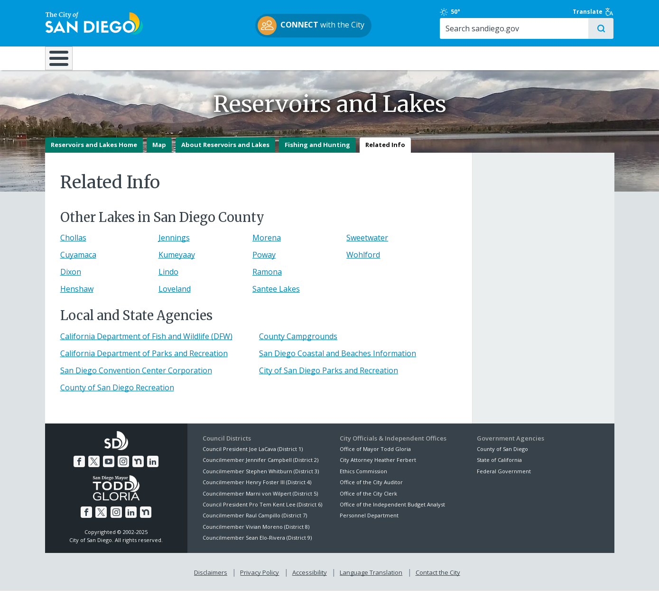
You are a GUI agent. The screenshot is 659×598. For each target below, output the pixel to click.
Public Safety (474, 58)
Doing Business (296, 58)
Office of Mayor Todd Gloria (375, 456)
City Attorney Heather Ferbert (378, 467)
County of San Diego (502, 456)
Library (383, 58)
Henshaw (76, 296)
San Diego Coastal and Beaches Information (337, 360)
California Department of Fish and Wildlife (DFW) (146, 343)
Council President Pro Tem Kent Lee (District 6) (262, 511)
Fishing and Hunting (317, 152)
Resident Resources (210, 58)
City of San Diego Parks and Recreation (328, 377)
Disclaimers (210, 579)
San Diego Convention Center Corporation (136, 377)
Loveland (174, 296)
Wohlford (363, 262)
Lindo (168, 279)
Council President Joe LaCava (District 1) (253, 456)
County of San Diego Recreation (117, 394)
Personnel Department (369, 522)
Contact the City (438, 579)
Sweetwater (367, 245)
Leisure (124, 58)
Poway (264, 262)
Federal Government (504, 478)
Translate (594, 12)
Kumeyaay (176, 262)
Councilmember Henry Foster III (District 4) (257, 489)
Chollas (73, 245)
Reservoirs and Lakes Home (94, 152)
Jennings (174, 245)
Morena (266, 245)
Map (159, 152)
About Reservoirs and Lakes (225, 152)
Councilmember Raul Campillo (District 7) (255, 522)
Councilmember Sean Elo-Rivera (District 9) (257, 544)
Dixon (70, 279)
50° (482, 12)
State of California (499, 467)
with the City (327, 25)
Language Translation (371, 579)
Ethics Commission (363, 478)
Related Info (385, 152)
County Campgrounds (298, 343)
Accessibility (309, 579)
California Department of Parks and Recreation (144, 360)
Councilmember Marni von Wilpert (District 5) (260, 500)
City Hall (567, 58)
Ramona (267, 279)
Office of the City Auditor (371, 489)
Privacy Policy (259, 579)
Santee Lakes (276, 296)
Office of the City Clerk (368, 500)
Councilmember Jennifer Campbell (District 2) (260, 467)
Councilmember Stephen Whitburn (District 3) (261, 478)
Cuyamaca (78, 262)
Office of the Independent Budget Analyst (392, 511)
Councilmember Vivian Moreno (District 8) (256, 533)
